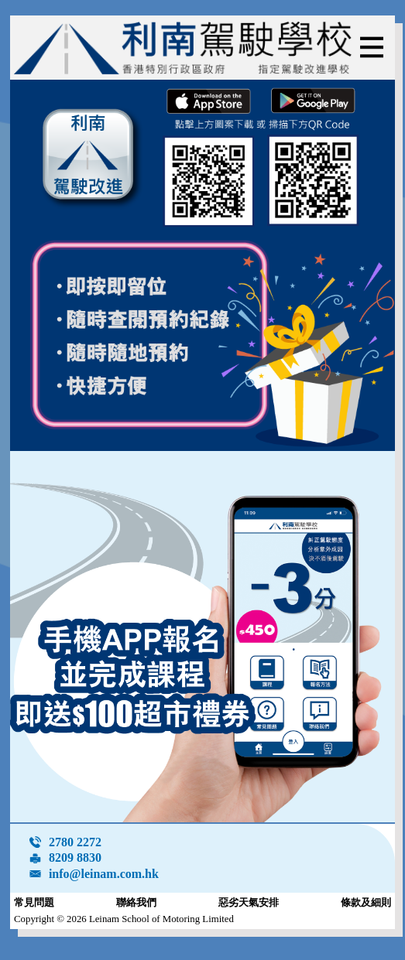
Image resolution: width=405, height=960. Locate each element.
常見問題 (34, 902)
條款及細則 (366, 902)
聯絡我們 (136, 902)
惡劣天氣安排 (248, 902)
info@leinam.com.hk (104, 873)
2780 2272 (75, 842)
